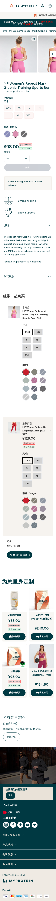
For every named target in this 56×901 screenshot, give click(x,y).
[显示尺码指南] (9, 98)
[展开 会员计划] (10, 864)
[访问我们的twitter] (35, 825)
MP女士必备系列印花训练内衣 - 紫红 (42, 673)
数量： (7, 152)
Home (4, 30)
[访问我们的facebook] (13, 825)
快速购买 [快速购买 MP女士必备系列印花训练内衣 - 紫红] (42, 692)
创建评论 (11, 736)
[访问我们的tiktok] (20, 825)
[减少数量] (7, 158)
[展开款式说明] (28, 276)
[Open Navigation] (5, 6)
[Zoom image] (33, 39)
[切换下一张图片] (53, 54)
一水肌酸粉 (14, 671)
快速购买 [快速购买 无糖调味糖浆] (14, 636)
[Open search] (12, 6)
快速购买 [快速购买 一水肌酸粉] (14, 692)
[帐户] (42, 6)
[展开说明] (28, 225)
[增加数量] (26, 158)
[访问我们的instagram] (6, 825)
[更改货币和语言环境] (28, 812)
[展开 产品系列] (10, 844)
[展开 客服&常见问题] (13, 835)
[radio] (8, 108)
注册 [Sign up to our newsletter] (10, 795)
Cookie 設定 (10, 805)
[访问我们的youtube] (27, 825)
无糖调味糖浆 (14, 615)
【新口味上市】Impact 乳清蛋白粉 (41, 617)
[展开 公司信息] (10, 854)
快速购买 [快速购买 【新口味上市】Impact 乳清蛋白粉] (42, 636)
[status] (17, 158)
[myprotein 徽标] (26, 6)
